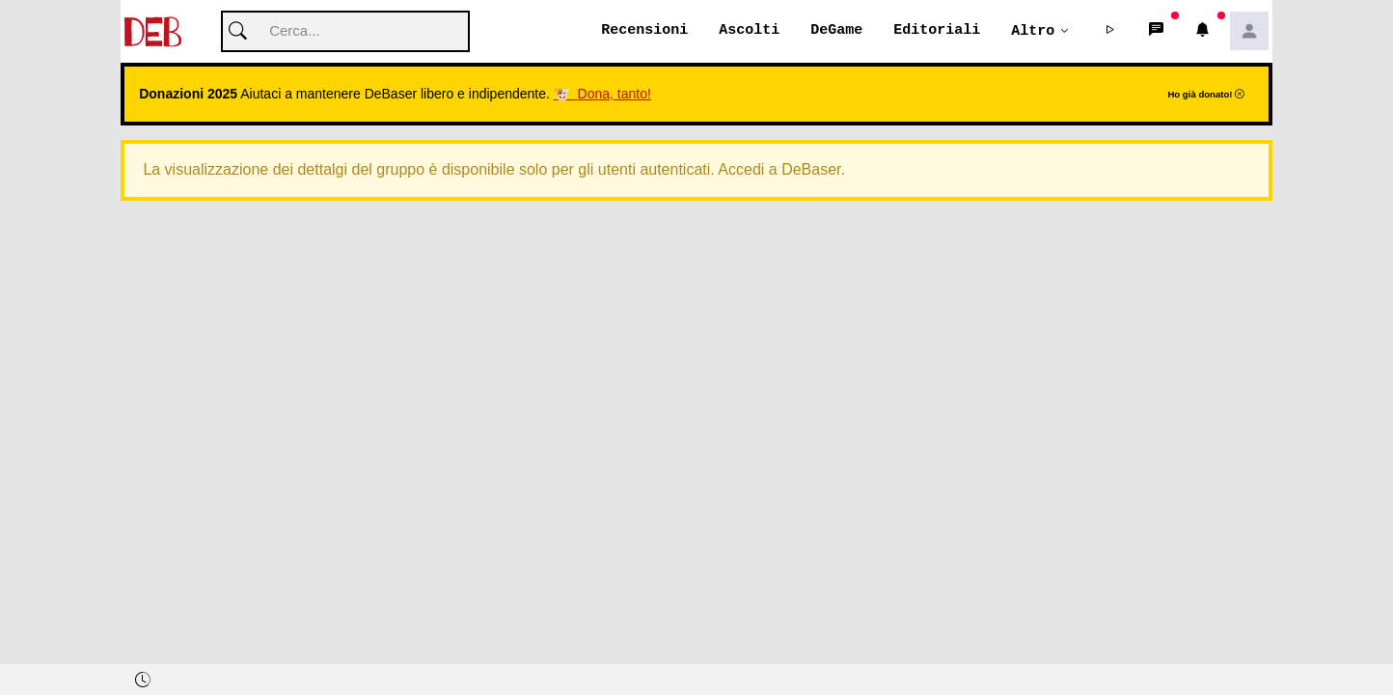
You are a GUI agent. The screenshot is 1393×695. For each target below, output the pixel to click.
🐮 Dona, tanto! (602, 94)
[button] (1110, 32)
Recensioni (644, 31)
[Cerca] (345, 32)
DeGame (836, 31)
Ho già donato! (1205, 95)
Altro (1032, 31)
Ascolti (749, 31)
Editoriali (936, 31)
